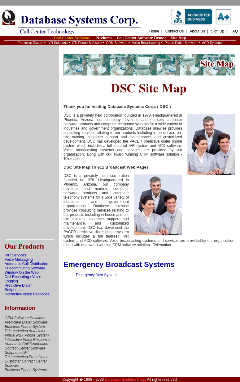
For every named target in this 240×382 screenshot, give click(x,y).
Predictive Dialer (18, 285)
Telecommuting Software (25, 268)
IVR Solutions (58, 43)
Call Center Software (72, 38)
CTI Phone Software (87, 43)
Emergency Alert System (96, 275)
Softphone (13, 290)
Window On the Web (22, 272)
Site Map (178, 38)
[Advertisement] (29, 142)
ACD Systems (212, 43)
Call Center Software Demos (142, 38)
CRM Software (116, 43)
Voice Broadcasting (146, 43)
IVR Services (15, 255)
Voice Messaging (19, 259)
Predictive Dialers (30, 43)
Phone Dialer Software (181, 43)
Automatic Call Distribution (26, 264)
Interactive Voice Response (27, 294)
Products (103, 38)
